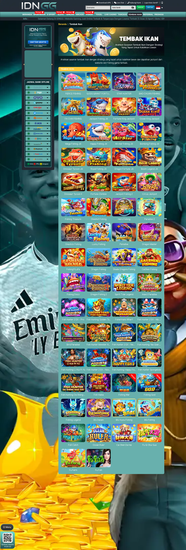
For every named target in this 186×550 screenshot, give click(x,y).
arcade (80, 14)
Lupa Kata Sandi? (151, 3)
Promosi (159, 14)
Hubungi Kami (134, 3)
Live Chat (119, 3)
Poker (89, 14)
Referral (148, 14)
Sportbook (39, 14)
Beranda (27, 14)
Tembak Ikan (135, 14)
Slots (61, 14)
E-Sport (51, 14)
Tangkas (122, 14)
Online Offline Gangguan (38, 164)
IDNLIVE (70, 14)
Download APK (103, 3)
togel (99, 14)
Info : (25, 18)
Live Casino (110, 14)
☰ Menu (7, 527)
